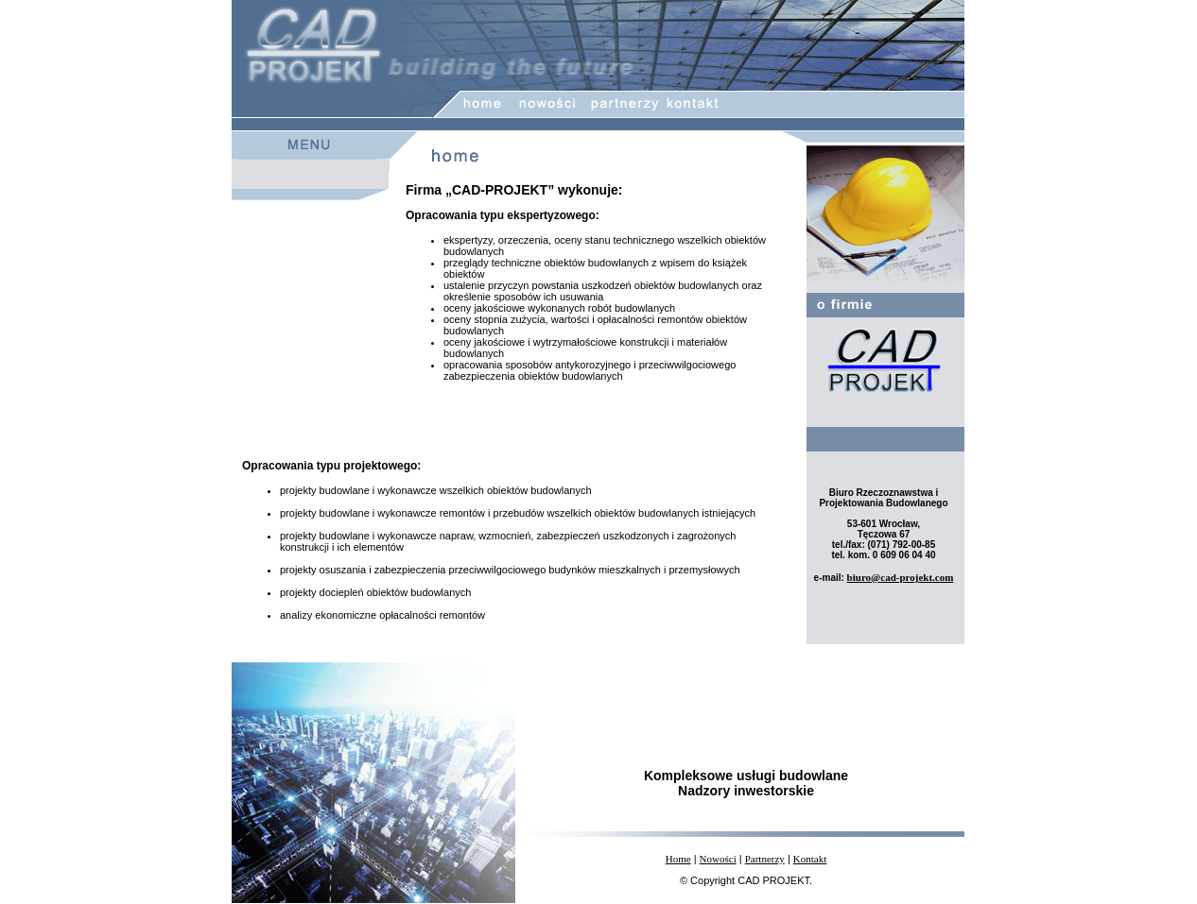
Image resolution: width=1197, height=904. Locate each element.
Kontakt (809, 858)
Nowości (718, 858)
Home (678, 858)
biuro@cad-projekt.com (900, 577)
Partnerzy (765, 858)
